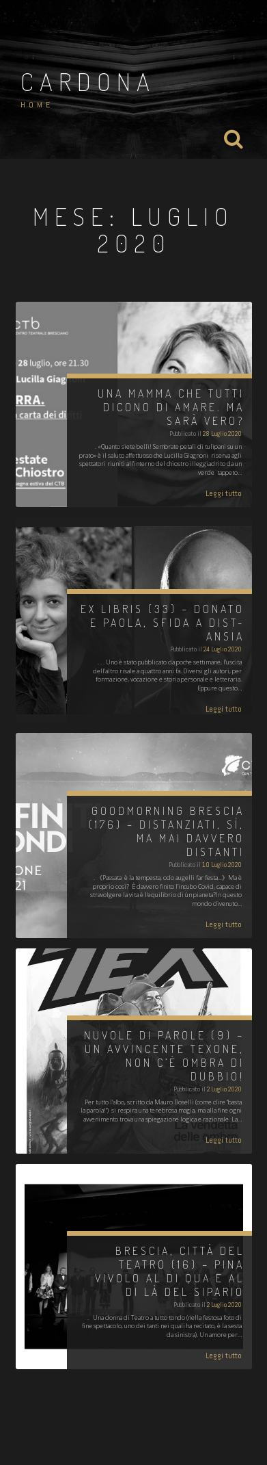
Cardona (88, 81)
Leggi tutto (224, 493)
